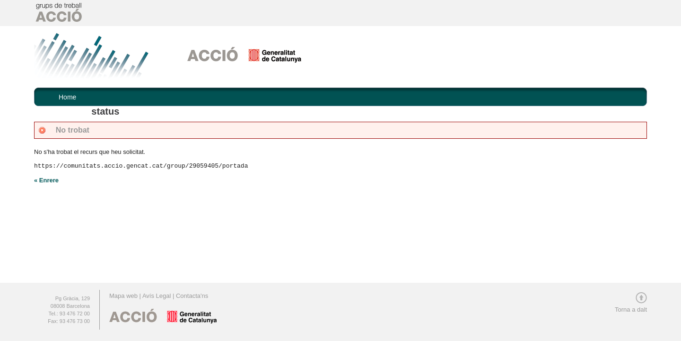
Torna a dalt (631, 306)
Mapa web (124, 295)
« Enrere (46, 180)
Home (67, 97)
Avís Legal (156, 295)
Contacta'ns (192, 295)
